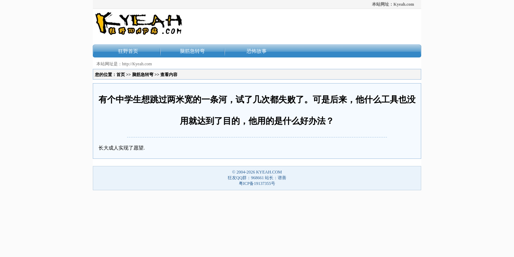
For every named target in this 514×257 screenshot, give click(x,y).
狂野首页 (128, 51)
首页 (120, 74)
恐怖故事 (257, 51)
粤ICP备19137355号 (257, 183)
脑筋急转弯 (192, 51)
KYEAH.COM (269, 172)
